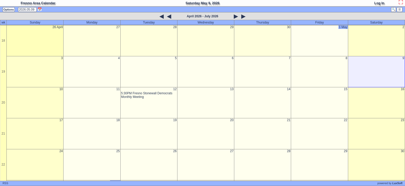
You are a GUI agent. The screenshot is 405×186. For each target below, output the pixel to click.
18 (3, 40)
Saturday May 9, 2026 (202, 3)
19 (3, 71)
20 (3, 102)
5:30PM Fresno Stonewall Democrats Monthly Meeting (147, 95)
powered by (389, 183)
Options (8, 9)
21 (3, 133)
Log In (379, 3)
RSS (5, 183)
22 (3, 164)
